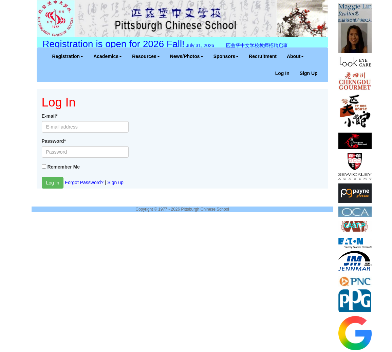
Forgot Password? (84, 182)
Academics (107, 56)
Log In (282, 73)
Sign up (115, 182)
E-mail (50, 116)
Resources (146, 56)
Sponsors (226, 56)
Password (54, 141)
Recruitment (263, 56)
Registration (67, 56)
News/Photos (186, 56)
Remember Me (63, 167)
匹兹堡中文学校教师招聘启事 (255, 45)
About (295, 56)
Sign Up (309, 73)
